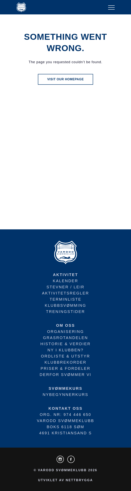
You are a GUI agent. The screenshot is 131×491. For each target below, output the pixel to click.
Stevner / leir (66, 287)
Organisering (65, 331)
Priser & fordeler (65, 368)
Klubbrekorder (66, 362)
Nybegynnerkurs (65, 394)
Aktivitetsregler (65, 293)
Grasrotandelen (65, 338)
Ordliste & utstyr (65, 356)
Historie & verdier (65, 344)
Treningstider (65, 311)
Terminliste (65, 299)
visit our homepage (65, 79)
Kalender (65, 281)
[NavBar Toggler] (111, 7)
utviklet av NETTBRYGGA (65, 480)
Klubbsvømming (65, 305)
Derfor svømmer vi (65, 374)
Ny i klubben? (66, 350)
